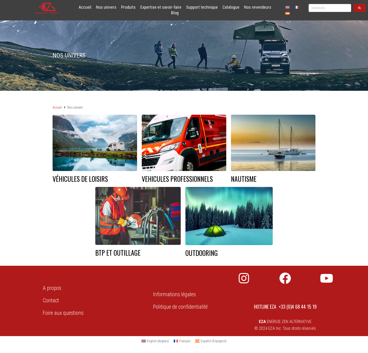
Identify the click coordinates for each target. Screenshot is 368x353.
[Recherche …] (330, 8)
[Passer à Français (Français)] (182, 341)
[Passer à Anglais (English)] (155, 341)
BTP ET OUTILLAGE (118, 253)
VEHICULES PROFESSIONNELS (177, 179)
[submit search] (359, 8)
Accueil (57, 107)
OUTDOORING (201, 253)
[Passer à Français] (296, 7)
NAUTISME (244, 179)
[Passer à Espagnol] (287, 13)
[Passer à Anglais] (287, 7)
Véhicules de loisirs (80, 179)
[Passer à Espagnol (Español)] (211, 341)
